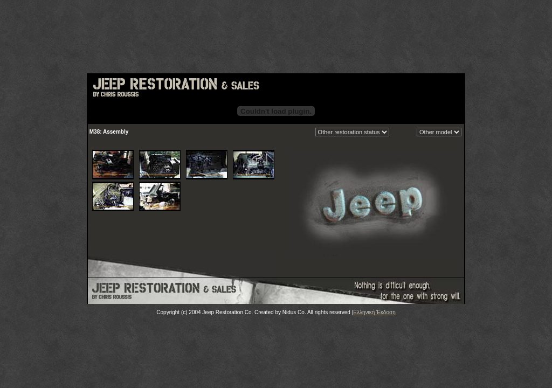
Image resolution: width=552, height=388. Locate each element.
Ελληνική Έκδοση (374, 312)
